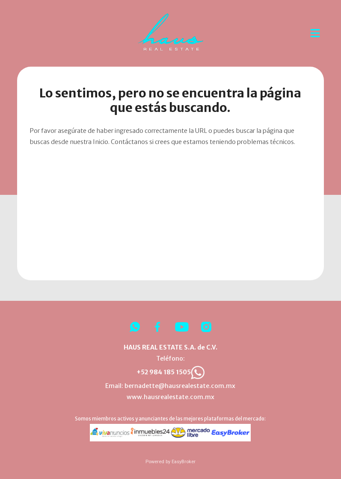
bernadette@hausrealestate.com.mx (180, 386)
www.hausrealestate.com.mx (170, 397)
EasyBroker (184, 461)
